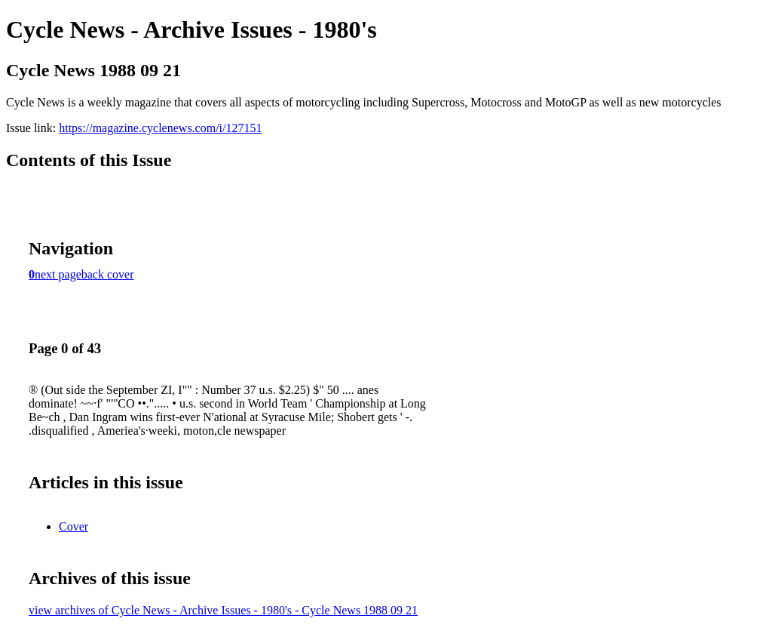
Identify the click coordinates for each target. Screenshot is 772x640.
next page (58, 274)
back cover (107, 274)
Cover (73, 526)
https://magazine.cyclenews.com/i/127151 (160, 128)
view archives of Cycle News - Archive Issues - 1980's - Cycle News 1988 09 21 (223, 610)
